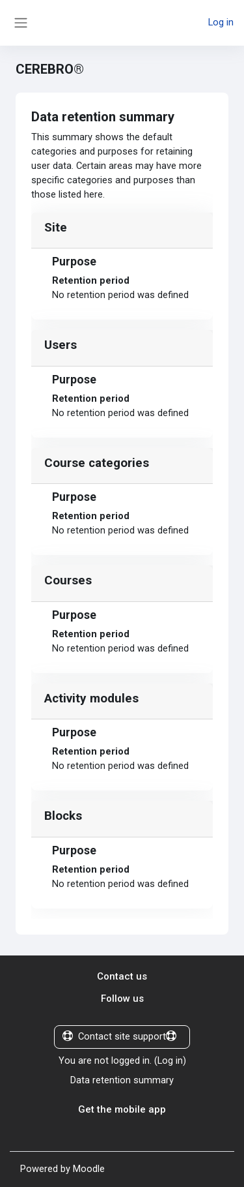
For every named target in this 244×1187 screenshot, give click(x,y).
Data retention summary (122, 1080)
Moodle (89, 1169)
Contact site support (119, 1036)
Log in (221, 22)
